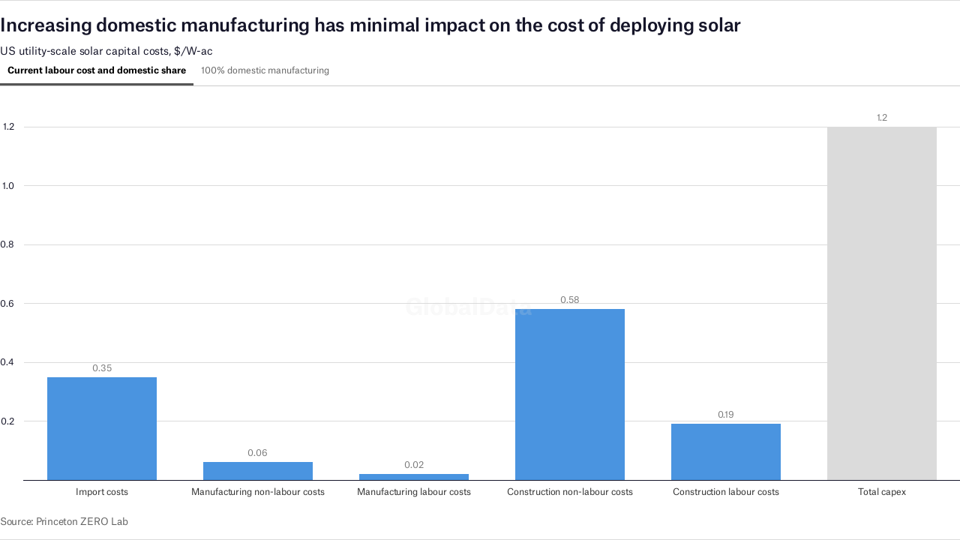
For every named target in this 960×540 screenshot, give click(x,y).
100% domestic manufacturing (265, 70)
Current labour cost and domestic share (97, 70)
